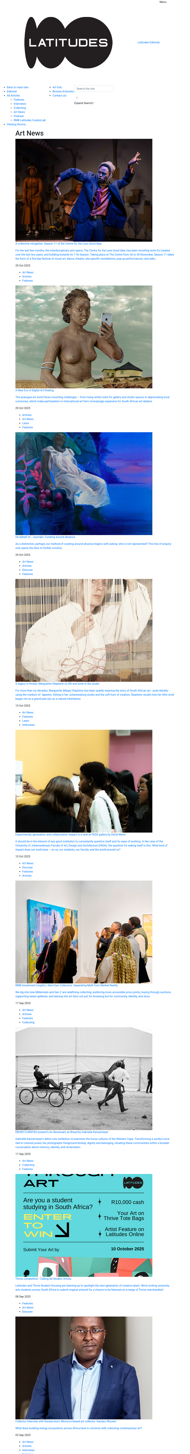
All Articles (13, 95)
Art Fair (57, 87)
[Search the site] (93, 88)
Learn (25, 423)
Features (19, 99)
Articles (26, 276)
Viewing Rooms (16, 124)
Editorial (12, 91)
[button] (77, 98)
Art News (19, 112)
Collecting (20, 108)
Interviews (20, 103)
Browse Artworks (63, 91)
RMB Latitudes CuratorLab (30, 120)
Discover (27, 570)
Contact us (60, 95)
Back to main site (18, 87)
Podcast (19, 116)
